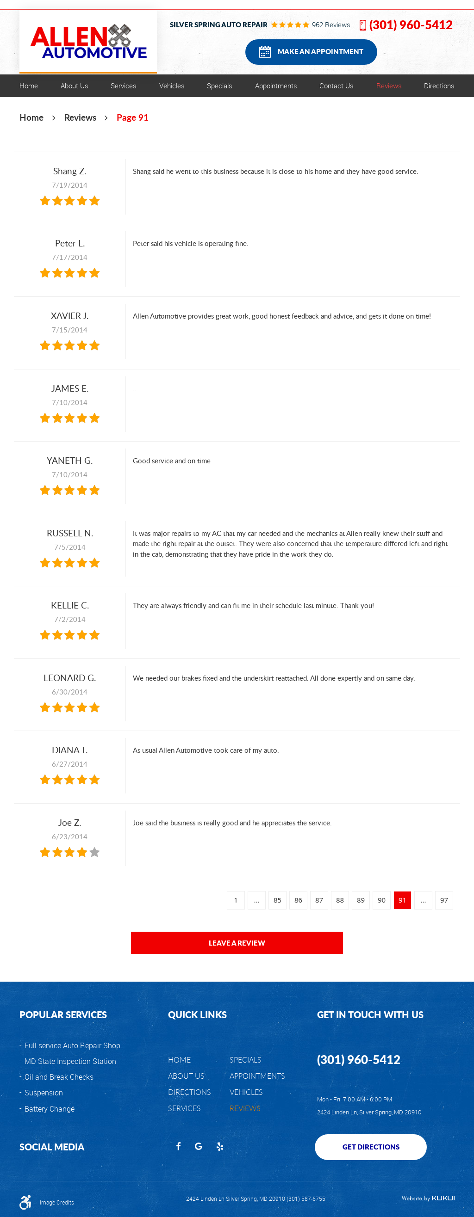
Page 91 (133, 117)
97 (444, 899)
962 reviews (331, 24)
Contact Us (336, 85)
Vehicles (172, 85)
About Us (74, 85)
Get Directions (371, 1147)
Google (198, 1147)
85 (277, 899)
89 (361, 899)
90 (382, 899)
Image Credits (57, 1202)
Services (124, 85)
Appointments (276, 85)
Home (28, 85)
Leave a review (237, 943)
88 (340, 899)
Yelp (220, 1147)
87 (319, 899)
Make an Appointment (320, 51)
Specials (219, 85)
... (256, 899)
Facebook (178, 1147)
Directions (439, 85)
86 (298, 899)
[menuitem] (28, 85)
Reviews (389, 85)
